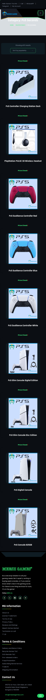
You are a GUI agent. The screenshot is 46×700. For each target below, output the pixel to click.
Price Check (22, 61)
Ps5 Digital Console (23, 490)
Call (22, 4)
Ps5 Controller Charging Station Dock (23, 106)
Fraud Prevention (8, 660)
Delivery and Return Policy (12, 648)
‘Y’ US (4, 634)
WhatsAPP (30, 4)
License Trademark (9, 616)
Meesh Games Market (10, 628)
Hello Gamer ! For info (9, 4)
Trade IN (5, 667)
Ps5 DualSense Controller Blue (23, 270)
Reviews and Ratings (9, 625)
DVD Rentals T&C (8, 654)
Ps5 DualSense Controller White (23, 325)
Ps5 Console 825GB (23, 544)
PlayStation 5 (20, 25)
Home (12, 25)
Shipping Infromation (10, 670)
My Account (16, 6)
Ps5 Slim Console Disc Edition (23, 435)
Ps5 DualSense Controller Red (23, 215)
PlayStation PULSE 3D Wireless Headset (23, 161)
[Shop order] (23, 50)
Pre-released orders (10, 657)
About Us (5, 613)
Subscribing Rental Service (12, 663)
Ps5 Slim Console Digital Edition (23, 380)
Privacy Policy (7, 622)
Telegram (5, 6)
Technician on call (9, 631)
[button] (40, 696)
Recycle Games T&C (10, 651)
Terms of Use (7, 619)
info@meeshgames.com (14, 695)
